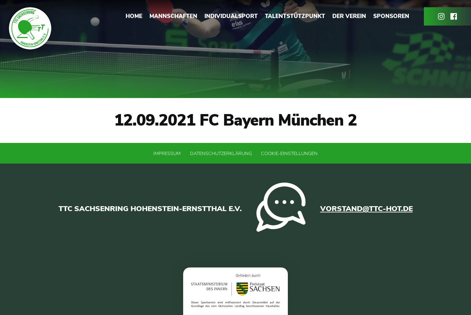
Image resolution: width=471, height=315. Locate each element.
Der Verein (349, 16)
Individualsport (231, 16)
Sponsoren (391, 16)
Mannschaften (173, 16)
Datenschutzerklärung (221, 153)
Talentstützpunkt (295, 16)
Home (134, 16)
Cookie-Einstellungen (289, 153)
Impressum (167, 153)
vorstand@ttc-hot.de (366, 209)
